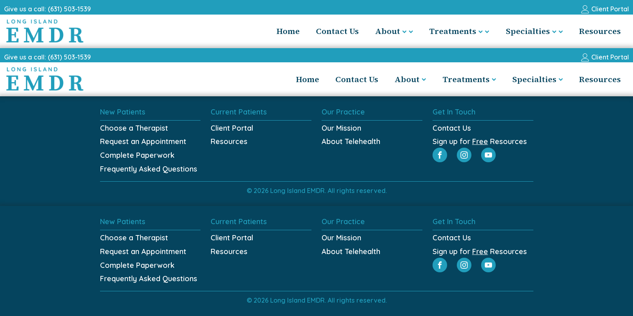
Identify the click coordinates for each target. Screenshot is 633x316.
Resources (600, 31)
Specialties (534, 31)
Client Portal (232, 128)
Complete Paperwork (137, 155)
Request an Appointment (143, 141)
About (394, 31)
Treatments (459, 31)
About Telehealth (351, 141)
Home (288, 31)
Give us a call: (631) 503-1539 (47, 9)
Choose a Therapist (134, 128)
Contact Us (337, 31)
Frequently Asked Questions (148, 169)
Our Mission (341, 128)
